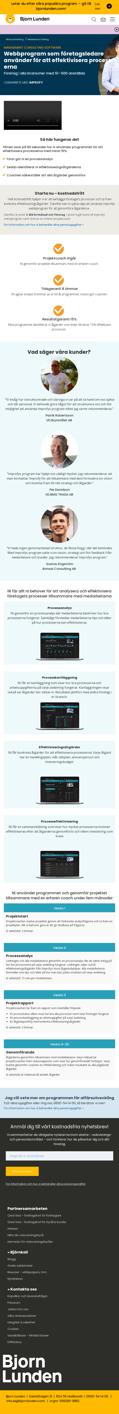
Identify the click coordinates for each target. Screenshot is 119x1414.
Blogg (12, 1259)
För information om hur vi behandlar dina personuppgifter (46, 1184)
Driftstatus (14, 1342)
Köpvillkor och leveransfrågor (28, 1296)
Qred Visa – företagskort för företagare (34, 1215)
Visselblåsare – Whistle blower (28, 1335)
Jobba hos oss (18, 1309)
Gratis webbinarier (20, 1266)
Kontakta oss (23, 1289)
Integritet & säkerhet (21, 1322)
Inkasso (13, 1229)
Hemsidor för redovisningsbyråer (30, 1242)
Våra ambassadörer (22, 1316)
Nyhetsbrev (15, 1279)
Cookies (13, 1329)
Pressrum (14, 1303)
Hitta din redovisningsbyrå (26, 1235)
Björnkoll (19, 1252)
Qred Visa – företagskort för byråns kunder (37, 1222)
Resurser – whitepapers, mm (27, 1272)
